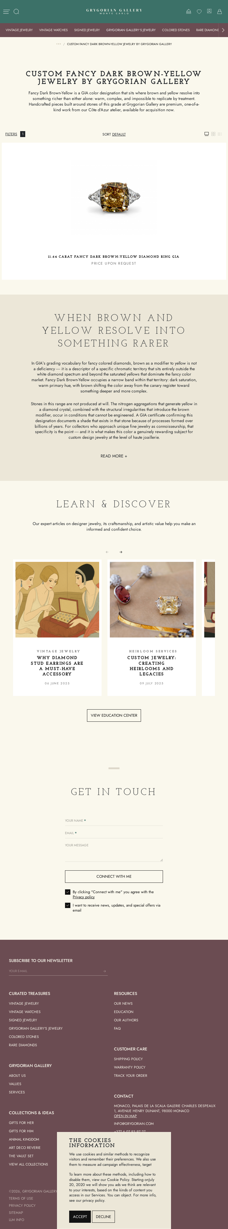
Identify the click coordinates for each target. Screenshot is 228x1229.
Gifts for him (21, 1131)
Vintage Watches (53, 30)
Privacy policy (84, 897)
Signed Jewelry (87, 30)
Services (17, 1092)
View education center (114, 715)
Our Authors (126, 1020)
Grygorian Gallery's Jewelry (36, 1028)
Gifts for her (21, 1122)
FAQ (117, 1028)
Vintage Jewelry (19, 30)
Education (123, 1012)
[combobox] (119, 134)
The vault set (21, 1156)
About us (17, 1075)
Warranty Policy (129, 1067)
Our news (123, 1003)
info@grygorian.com (134, 1123)
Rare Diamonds (208, 30)
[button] (223, 30)
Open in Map (125, 1116)
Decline (103, 1217)
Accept (80, 1217)
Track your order (130, 1075)
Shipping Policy (128, 1059)
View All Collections (28, 1164)
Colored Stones (176, 30)
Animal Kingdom (24, 1139)
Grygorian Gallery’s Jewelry (131, 30)
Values (15, 1084)
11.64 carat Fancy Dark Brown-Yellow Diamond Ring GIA (114, 257)
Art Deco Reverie (25, 1147)
